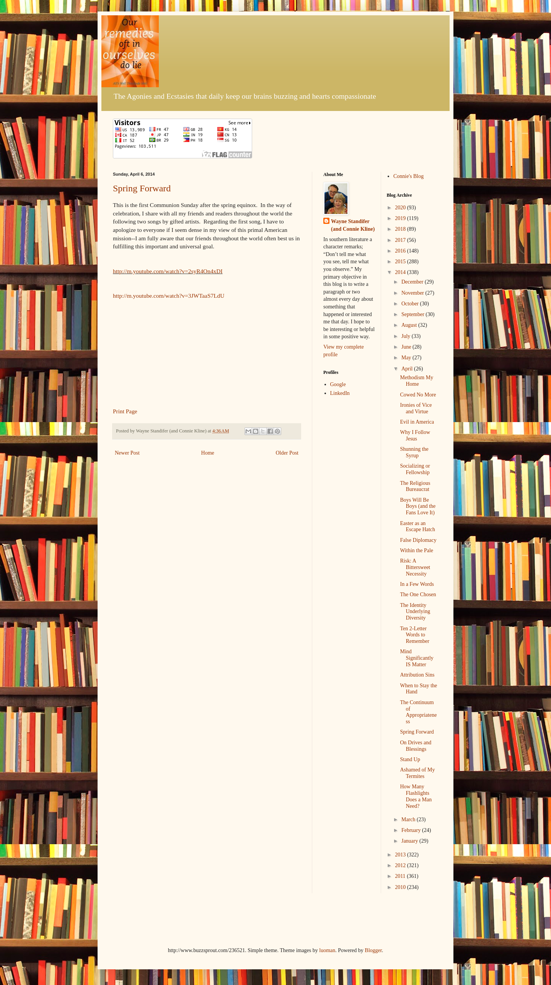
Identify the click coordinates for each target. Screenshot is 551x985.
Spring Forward (142, 188)
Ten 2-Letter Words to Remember (414, 635)
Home (207, 453)
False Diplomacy (418, 540)
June (406, 347)
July (406, 336)
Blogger (373, 950)
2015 (401, 261)
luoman (327, 950)
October (410, 304)
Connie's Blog (408, 176)
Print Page (125, 411)
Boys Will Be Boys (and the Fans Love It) (417, 506)
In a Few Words (417, 584)
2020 (401, 207)
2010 (401, 887)
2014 (401, 272)
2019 (401, 218)
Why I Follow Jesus (415, 435)
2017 (401, 240)
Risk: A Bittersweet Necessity (415, 567)
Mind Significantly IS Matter (416, 658)
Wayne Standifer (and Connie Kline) (353, 225)
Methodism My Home (416, 381)
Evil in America (417, 422)
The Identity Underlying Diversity (415, 611)
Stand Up (410, 759)
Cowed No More (418, 395)
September (413, 314)
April (407, 369)
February (411, 830)
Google (338, 384)
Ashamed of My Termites (417, 773)
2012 (401, 865)
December (413, 282)
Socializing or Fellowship (415, 469)
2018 (401, 229)
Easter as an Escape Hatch (417, 526)
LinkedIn (340, 393)
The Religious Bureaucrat (415, 486)
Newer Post (127, 453)
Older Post (287, 453)
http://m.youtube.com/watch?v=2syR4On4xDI (168, 271)
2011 (401, 876)
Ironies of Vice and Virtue (416, 408)
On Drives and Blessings (415, 746)
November (413, 293)
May (406, 357)
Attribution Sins (417, 675)
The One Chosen (418, 594)
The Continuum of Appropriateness (418, 712)
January (410, 841)
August (409, 325)
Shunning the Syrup (414, 452)
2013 (401, 855)
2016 (401, 251)
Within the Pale (416, 550)
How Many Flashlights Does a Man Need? (416, 796)
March (409, 819)
